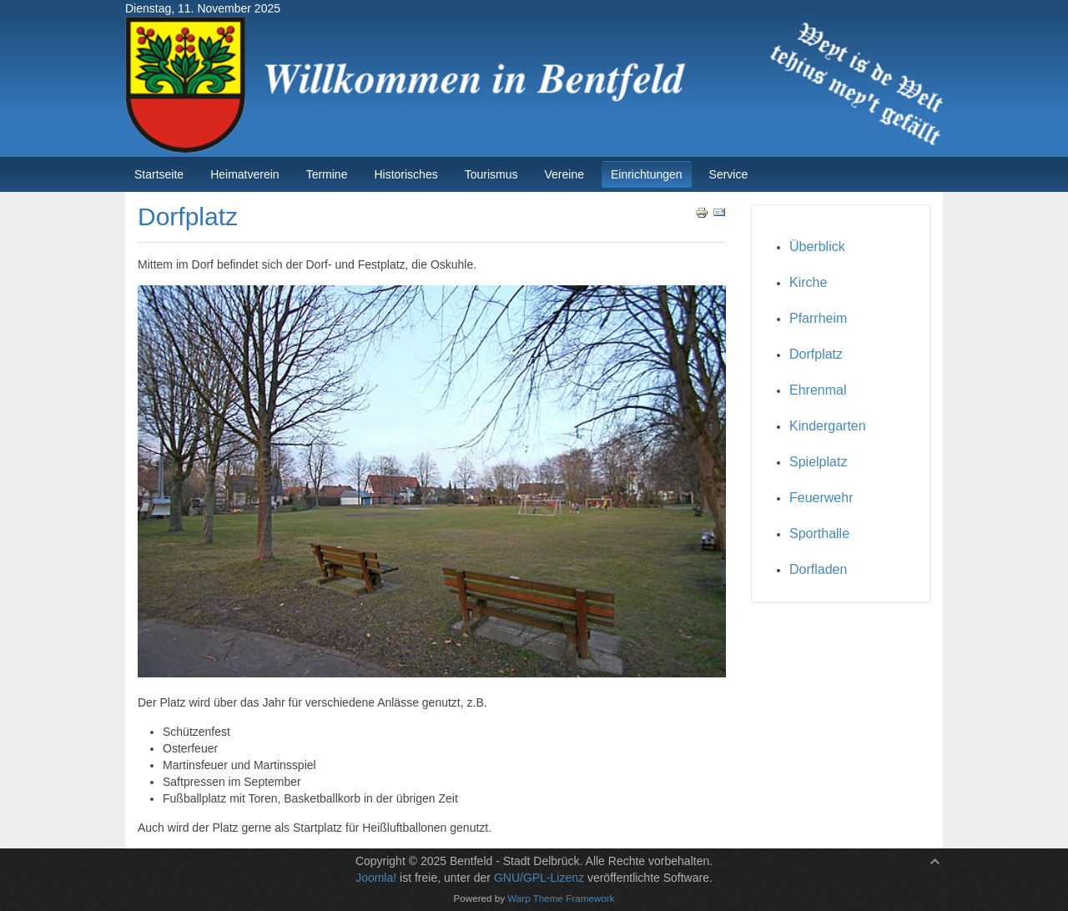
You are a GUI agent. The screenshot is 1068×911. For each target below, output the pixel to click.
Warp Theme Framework (560, 898)
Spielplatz (818, 462)
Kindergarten (827, 426)
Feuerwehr (821, 498)
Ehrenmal (817, 390)
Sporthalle (819, 533)
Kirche (808, 282)
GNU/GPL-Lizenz (539, 877)
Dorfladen (818, 569)
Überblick (817, 246)
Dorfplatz (816, 354)
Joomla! (375, 877)
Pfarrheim (818, 318)
